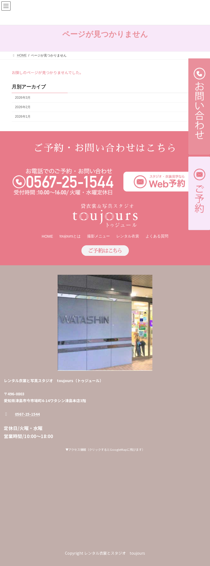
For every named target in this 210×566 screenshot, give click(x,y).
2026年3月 (23, 98)
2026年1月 (23, 116)
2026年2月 (23, 107)
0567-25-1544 (27, 414)
